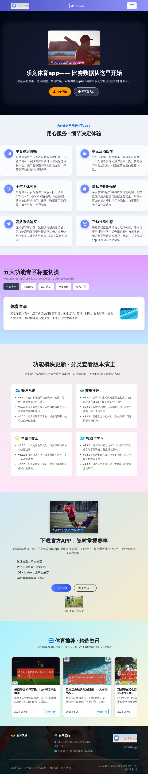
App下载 (16, 767)
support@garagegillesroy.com (75, 750)
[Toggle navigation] (132, 5)
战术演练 (46, 286)
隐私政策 (41, 767)
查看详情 (51, 711)
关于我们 (28, 767)
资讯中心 (81, 286)
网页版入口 (86, 91)
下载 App (61, 588)
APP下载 (60, 91)
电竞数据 (63, 286)
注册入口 (78, 5)
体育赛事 (11, 286)
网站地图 (66, 767)
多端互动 (29, 286)
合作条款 (53, 767)
